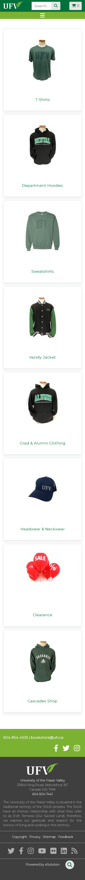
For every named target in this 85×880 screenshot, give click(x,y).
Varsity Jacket (42, 357)
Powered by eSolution (43, 864)
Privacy (35, 837)
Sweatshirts (42, 271)
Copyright (19, 837)
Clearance (42, 615)
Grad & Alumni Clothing (42, 443)
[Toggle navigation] (42, 15)
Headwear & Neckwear (42, 529)
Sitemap (49, 837)
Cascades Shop (42, 701)
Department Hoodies (42, 185)
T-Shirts (42, 99)
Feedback (65, 837)
